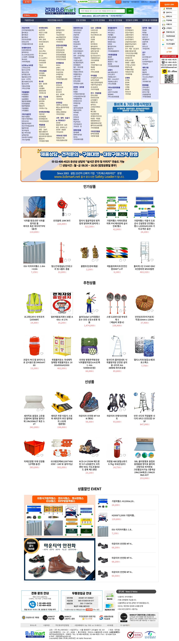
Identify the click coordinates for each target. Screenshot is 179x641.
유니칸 (41, 56)
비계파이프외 (26, 48)
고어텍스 (41, 104)
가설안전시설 (29, 20)
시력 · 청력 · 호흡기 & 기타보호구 (63, 119)
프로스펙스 (42, 51)
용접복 (110, 64)
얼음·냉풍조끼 (43, 132)
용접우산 (110, 49)
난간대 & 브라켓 (27, 65)
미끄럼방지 (42, 99)
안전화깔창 (42, 116)
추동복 (127, 85)
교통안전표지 (129, 35)
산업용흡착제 (146, 94)
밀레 (44, 39)
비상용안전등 (95, 114)
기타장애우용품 (78, 139)
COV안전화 (42, 62)
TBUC (41, 65)
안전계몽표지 (129, 30)
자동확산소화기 (113, 81)
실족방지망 (25, 135)
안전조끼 (59, 85)
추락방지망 (76, 103)
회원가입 (126, 2)
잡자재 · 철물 (146, 28)
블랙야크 (41, 37)
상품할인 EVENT (89, 488)
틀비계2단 (25, 35)
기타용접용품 (112, 54)
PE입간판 (76, 42)
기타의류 (128, 94)
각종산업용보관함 (61, 140)
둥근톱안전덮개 (78, 62)
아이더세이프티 (44, 42)
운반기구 (145, 37)
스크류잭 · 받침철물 (28, 57)
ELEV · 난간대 (26, 79)
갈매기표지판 (95, 51)
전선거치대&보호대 (28, 126)
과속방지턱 (94, 32)
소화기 (110, 70)
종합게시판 (128, 67)
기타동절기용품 (44, 141)
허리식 (58, 65)
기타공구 (145, 64)
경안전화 (41, 101)
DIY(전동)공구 (146, 57)
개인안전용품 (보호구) (55, 20)
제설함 (93, 67)
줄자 (143, 55)
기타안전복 (59, 99)
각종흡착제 (76, 58)
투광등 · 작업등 (95, 118)
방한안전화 (42, 91)
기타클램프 (25, 110)
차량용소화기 (112, 77)
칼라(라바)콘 (77, 30)
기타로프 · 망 (77, 126)
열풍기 (144, 44)
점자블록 (76, 132)
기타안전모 (59, 42)
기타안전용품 (95, 131)
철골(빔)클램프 (26, 101)
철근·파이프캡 (26, 133)
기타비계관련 (26, 61)
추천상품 (89, 282)
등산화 (41, 78)
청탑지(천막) (77, 110)
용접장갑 (110, 59)
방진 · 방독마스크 (61, 127)
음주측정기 (145, 74)
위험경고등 (94, 102)
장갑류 (144, 30)
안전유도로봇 (95, 97)
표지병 (93, 37)
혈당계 (144, 72)
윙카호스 (93, 104)
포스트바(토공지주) (28, 55)
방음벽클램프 (26, 106)
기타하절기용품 (44, 134)
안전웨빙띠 (76, 65)
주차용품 (94, 75)
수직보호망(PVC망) (79, 96)
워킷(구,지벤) (43, 32)
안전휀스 (76, 37)
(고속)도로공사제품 (131, 53)
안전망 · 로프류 (78, 87)
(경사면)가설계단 (27, 137)
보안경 (58, 123)
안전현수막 (128, 58)
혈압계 (144, 70)
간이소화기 (111, 74)
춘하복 (127, 82)
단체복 (135, 20)
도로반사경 (94, 30)
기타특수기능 (43, 108)
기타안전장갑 (60, 114)
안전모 (58, 28)
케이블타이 (145, 39)
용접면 (110, 57)
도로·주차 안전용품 (98, 20)
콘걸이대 (76, 35)
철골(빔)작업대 (26, 123)
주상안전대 (59, 72)
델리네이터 (94, 46)
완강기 (110, 90)
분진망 (75, 89)
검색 (129, 11)
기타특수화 (42, 93)
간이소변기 (145, 87)
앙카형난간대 (26, 74)
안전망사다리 (77, 101)
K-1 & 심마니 (43, 58)
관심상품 (153, 2)
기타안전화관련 (44, 121)
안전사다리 (25, 121)
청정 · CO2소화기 (113, 79)
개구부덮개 (25, 130)
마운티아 (41, 35)
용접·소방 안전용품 (115, 20)
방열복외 (110, 94)
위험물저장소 (77, 74)
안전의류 (59, 83)
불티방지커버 (112, 46)
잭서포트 (24, 59)
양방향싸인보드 (95, 121)
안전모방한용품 (61, 55)
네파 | (41, 39)
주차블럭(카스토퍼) (97, 78)
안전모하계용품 (61, 57)
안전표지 (129, 20)
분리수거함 (145, 92)
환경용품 (145, 85)
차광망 (75, 105)
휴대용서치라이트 (96, 116)
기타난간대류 (26, 88)
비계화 (41, 86)
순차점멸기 (94, 100)
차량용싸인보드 (95, 58)
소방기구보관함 (113, 92)
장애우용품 (77, 130)
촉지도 (75, 137)
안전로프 (76, 117)
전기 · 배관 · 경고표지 (132, 49)
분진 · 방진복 (60, 94)
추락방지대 (59, 74)
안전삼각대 (94, 53)
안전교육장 (76, 81)
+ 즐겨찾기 (27, 2)
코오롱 (41, 44)
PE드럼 (75, 39)
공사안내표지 (129, 39)
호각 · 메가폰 (77, 53)
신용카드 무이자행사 (125, 597)
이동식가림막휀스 (27, 119)
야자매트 (76, 112)
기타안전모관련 (61, 59)
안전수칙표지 (129, 32)
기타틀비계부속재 (27, 44)
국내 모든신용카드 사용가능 (128, 609)
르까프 (41, 49)
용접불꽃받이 (112, 28)
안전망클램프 (26, 104)
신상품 (89, 381)
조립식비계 (25, 28)
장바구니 (144, 2)
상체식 (58, 67)
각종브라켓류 (26, 86)
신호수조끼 (59, 87)
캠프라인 (41, 46)
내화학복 (59, 96)
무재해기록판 (129, 69)
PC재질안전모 (60, 39)
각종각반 (41, 114)
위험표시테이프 (78, 72)
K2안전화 (42, 30)
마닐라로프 (76, 122)
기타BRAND (43, 67)
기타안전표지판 (130, 56)
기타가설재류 (26, 140)
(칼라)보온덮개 (78, 108)
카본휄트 (110, 35)
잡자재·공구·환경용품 (149, 20)
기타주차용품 (95, 89)
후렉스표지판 (129, 60)
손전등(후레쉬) (95, 107)
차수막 (93, 69)
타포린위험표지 (78, 51)
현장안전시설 (78, 28)
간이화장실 (145, 90)
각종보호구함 (60, 138)
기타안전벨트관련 (61, 79)
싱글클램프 (25, 99)
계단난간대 (25, 72)
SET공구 (145, 59)
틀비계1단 (25, 32)
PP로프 (75, 115)
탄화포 (110, 44)
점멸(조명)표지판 (130, 51)
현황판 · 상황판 (130, 62)
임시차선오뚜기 (95, 56)
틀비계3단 (25, 37)
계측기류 (145, 67)
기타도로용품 (95, 72)
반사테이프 (76, 69)
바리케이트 (94, 44)
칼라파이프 (25, 52)
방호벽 (93, 62)
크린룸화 (41, 88)
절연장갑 (59, 109)
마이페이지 (135, 2)
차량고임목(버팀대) (97, 82)
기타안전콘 (76, 32)
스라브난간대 (26, 67)
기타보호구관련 (61, 135)
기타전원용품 (95, 128)
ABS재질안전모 (61, 37)
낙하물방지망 (77, 98)
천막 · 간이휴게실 (78, 56)
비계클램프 (25, 94)
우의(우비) (42, 127)
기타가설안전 (26, 114)
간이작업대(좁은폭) (28, 30)
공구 (143, 52)
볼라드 (93, 42)
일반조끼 (59, 90)
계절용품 (42, 125)
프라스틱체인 (77, 49)
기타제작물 (128, 74)
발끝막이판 (25, 128)
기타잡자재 (145, 49)
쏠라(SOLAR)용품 (96, 125)
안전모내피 (59, 48)
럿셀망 (75, 92)
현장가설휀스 (26, 116)
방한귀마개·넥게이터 (45, 136)
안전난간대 (25, 42)
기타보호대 (59, 132)
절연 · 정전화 (43, 84)
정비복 (127, 89)
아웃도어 (128, 92)
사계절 (127, 87)
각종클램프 (25, 92)
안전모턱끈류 (60, 52)
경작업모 (59, 32)
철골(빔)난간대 (26, 77)
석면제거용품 (95, 136)
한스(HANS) (43, 53)
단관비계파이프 (26, 50)
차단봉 (75, 46)
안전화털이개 (43, 119)
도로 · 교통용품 (96, 28)
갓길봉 (93, 39)
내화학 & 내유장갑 (62, 105)
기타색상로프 (77, 124)
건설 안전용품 (81, 20)
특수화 (41, 81)
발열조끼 (41, 139)
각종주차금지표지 (96, 85)
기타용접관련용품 (113, 66)
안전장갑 (59, 102)
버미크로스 (111, 32)
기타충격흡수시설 (96, 65)
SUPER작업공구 (147, 61)
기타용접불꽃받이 (113, 51)
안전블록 (59, 77)
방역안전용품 (95, 134)
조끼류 (127, 80)
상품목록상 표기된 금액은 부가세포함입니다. (133, 603)
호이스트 (145, 46)
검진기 (144, 79)
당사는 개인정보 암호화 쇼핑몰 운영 (130, 606)
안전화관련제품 (44, 112)
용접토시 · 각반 (112, 61)
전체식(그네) (60, 70)
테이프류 (145, 35)
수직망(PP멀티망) (79, 94)
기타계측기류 (146, 81)
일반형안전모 (60, 30)
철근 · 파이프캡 (78, 67)
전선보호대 (76, 44)
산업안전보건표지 (130, 42)
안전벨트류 (60, 63)
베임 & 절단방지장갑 (62, 107)
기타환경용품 (146, 96)
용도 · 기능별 (43, 96)
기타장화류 (42, 75)
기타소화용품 (112, 84)
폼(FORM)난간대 (27, 81)
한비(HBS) (42, 60)
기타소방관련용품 (114, 87)
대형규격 (41, 106)
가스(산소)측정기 (147, 77)
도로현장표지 (129, 37)
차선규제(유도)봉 (96, 35)
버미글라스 (111, 30)
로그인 (118, 2)
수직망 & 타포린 (130, 65)
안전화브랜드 (43, 28)
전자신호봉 (94, 95)
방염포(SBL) (112, 42)
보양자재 (145, 42)
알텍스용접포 (112, 37)
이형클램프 (25, 96)
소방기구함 (76, 76)
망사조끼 (59, 92)
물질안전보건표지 (130, 44)
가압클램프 (25, 108)
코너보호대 (94, 87)
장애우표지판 (77, 135)
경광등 (93, 109)
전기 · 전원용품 (96, 93)
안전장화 (41, 73)
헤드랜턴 (93, 111)
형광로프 (76, 119)
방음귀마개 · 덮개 (61, 125)
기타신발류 (43, 71)
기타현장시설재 (78, 83)
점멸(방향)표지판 (96, 123)
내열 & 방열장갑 (61, 112)
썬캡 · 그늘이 (43, 129)
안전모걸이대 (60, 50)
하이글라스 (111, 39)
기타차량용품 (95, 60)
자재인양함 (76, 79)
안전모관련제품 (61, 45)
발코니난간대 (26, 70)
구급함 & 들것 (77, 60)
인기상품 (89, 186)
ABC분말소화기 (113, 72)
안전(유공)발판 (26, 39)
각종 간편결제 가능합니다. (127, 600)
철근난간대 (25, 84)
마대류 (144, 32)
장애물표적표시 (95, 49)
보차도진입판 (95, 80)
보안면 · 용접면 (61, 129)
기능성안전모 (60, 35)
